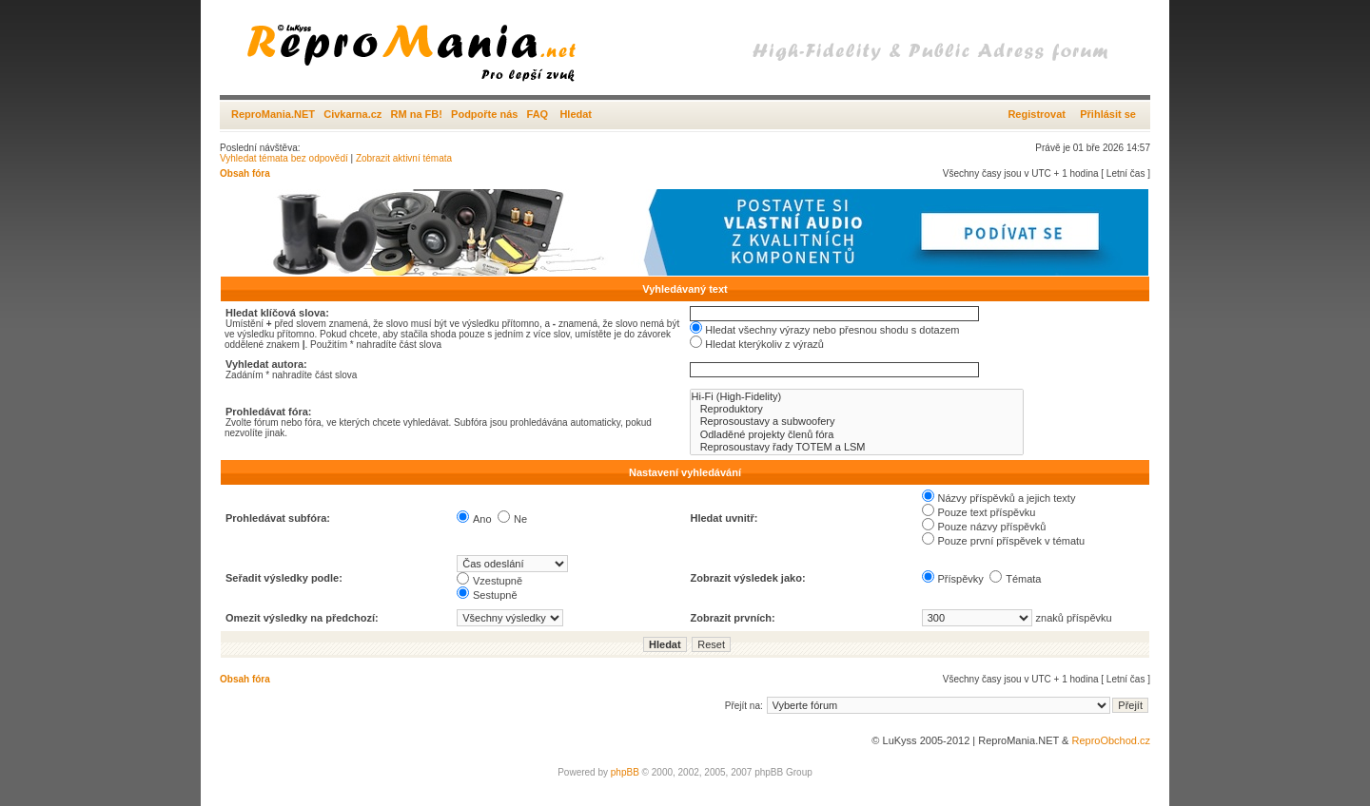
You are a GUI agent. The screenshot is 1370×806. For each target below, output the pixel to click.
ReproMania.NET (273, 114)
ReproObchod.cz (1110, 740)
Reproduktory (857, 409)
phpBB (625, 772)
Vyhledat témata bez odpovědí (284, 158)
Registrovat (1037, 114)
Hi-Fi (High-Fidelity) (857, 397)
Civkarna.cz (352, 114)
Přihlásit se (1108, 114)
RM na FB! (416, 114)
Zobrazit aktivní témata (404, 158)
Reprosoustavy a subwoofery (857, 421)
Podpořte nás (484, 114)
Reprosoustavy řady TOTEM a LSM (857, 447)
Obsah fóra (245, 173)
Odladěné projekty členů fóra (857, 435)
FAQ (538, 114)
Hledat (575, 114)
